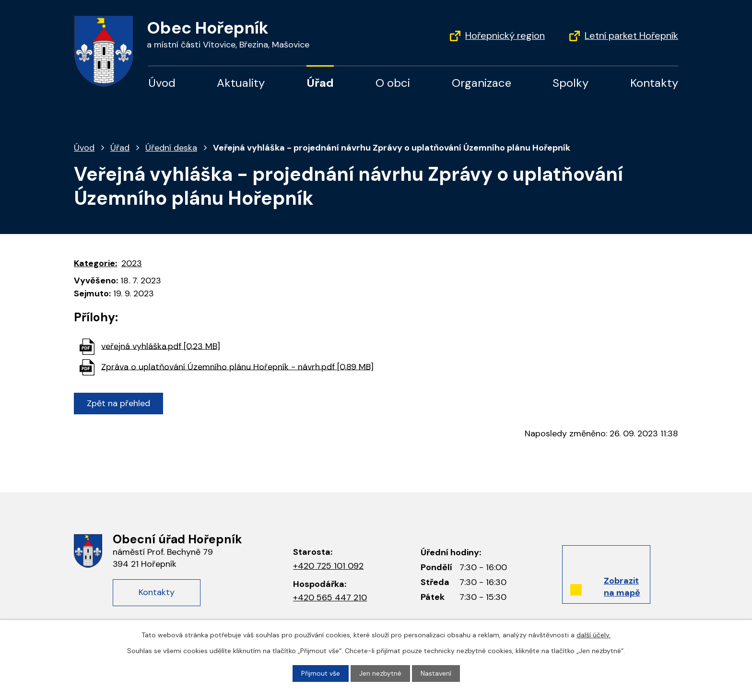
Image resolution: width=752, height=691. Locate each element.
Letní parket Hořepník (631, 35)
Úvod (162, 82)
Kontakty (654, 82)
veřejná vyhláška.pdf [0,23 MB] (160, 345)
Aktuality (241, 82)
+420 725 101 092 (328, 566)
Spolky (570, 82)
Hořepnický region (505, 35)
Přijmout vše (320, 673)
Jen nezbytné (380, 673)
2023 (131, 263)
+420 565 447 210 (330, 597)
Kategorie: (95, 263)
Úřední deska (171, 147)
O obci (393, 82)
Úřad (320, 82)
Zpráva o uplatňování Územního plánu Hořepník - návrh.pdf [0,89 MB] (237, 366)
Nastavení (436, 673)
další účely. (593, 635)
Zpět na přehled (118, 403)
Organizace (481, 82)
